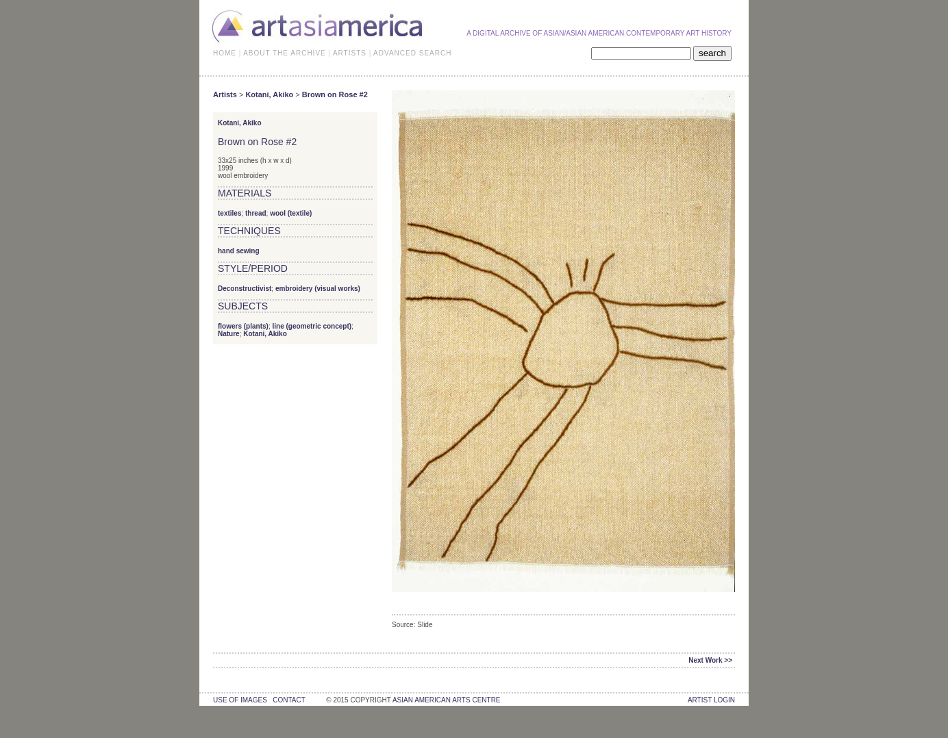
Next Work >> (710, 660)
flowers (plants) (243, 326)
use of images (240, 700)
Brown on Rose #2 (335, 94)
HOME (224, 53)
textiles (229, 213)
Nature (229, 334)
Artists (225, 94)
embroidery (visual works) (317, 288)
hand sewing (239, 251)
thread (255, 213)
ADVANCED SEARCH (412, 53)
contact (289, 700)
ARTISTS (349, 53)
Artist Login (711, 700)
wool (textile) (291, 213)
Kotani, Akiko (269, 94)
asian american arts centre (446, 700)
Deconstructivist (244, 288)
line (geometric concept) (311, 326)
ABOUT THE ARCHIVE (284, 53)
